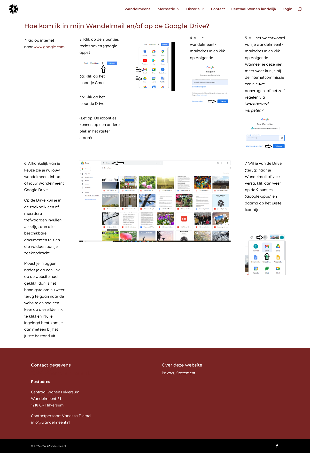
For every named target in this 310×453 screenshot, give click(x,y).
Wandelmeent (137, 9)
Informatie (165, 9)
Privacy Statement (178, 372)
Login (288, 9)
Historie (193, 9)
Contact (218, 9)
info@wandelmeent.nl (50, 422)
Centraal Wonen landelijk (253, 9)
